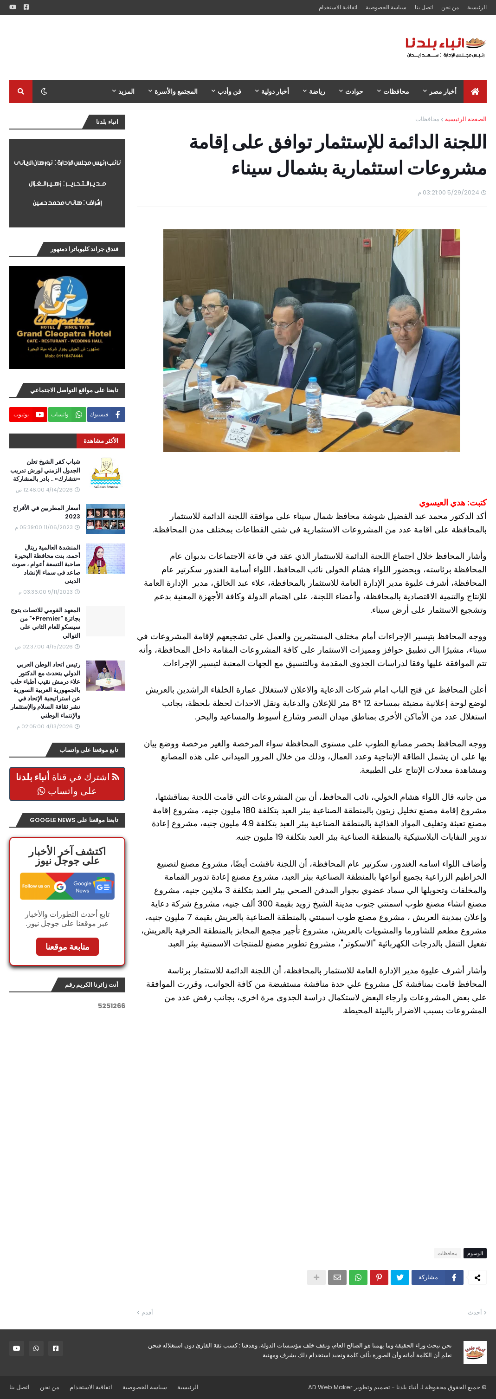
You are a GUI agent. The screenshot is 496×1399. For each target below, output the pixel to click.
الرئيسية (477, 7)
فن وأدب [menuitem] (229, 91)
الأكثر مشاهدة (101, 440)
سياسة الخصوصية (386, 7)
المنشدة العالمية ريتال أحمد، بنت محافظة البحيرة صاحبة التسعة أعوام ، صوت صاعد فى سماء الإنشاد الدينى (46, 565)
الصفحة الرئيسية (466, 119)
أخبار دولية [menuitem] (275, 91)
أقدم (147, 1312)
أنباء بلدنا (407, 1387)
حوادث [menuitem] (354, 91)
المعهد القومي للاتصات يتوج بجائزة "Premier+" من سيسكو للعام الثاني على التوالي (45, 623)
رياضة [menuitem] (317, 91)
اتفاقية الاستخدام (338, 7)
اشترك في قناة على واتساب (67, 784)
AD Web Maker (330, 1387)
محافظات (427, 119)
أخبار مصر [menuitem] (443, 91)
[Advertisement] (178, 47)
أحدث (475, 1312)
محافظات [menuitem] (396, 91)
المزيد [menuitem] (126, 91)
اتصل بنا (424, 7)
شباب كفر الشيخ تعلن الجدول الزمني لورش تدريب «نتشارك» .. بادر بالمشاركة (45, 470)
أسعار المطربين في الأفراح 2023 (46, 512)
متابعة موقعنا (67, 946)
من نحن (450, 7)
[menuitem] (475, 91)
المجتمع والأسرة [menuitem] (176, 91)
